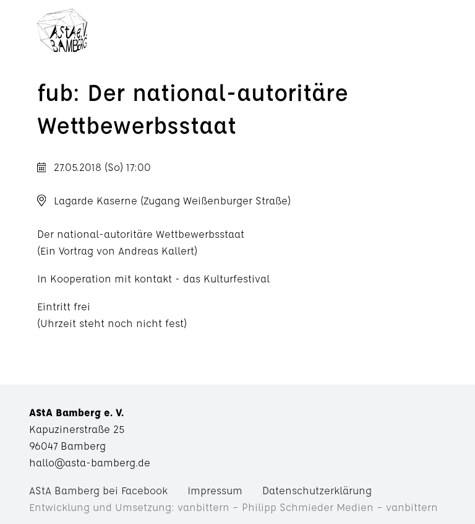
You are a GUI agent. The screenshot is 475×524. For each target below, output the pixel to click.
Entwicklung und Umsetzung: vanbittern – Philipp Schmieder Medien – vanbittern (233, 506)
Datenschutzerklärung (317, 490)
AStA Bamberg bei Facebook (98, 490)
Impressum (214, 490)
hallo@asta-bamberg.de (89, 462)
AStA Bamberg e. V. (62, 34)
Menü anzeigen (261, 34)
